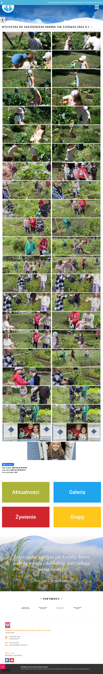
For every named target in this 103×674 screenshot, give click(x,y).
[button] (2, 2)
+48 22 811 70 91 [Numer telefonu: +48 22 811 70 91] (14, 643)
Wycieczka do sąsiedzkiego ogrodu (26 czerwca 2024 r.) (45, 26)
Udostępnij (7, 464)
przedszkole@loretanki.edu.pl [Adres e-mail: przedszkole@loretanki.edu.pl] (18, 645)
